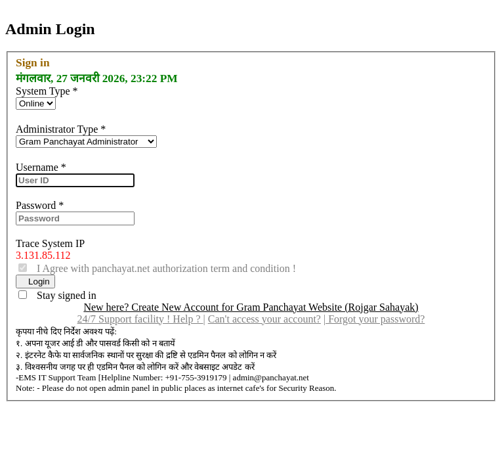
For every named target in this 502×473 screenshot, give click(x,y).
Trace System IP (50, 243)
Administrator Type (61, 129)
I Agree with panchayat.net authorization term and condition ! (162, 268)
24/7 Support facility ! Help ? (140, 319)
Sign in (33, 62)
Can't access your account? (264, 319)
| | (251, 319)
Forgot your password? (375, 319)
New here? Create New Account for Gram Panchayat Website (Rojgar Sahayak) (250, 307)
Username (41, 167)
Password (40, 205)
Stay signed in (62, 295)
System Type (47, 91)
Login (35, 281)
